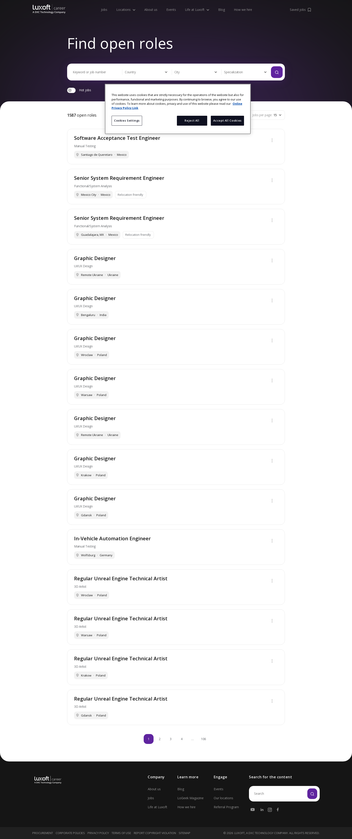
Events (171, 5)
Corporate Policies (70, 833)
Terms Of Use (121, 833)
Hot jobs (85, 90)
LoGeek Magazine (190, 798)
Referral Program (226, 807)
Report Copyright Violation (155, 833)
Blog (221, 5)
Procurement (42, 833)
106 (203, 739)
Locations (125, 5)
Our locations (223, 798)
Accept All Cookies (227, 120)
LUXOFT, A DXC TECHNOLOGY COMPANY (261, 833)
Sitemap (184, 833)
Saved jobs (301, 5)
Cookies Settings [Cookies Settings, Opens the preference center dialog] (127, 120)
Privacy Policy (98, 833)
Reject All (192, 120)
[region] (178, 109)
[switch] (71, 90)
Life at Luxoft (197, 5)
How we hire (243, 5)
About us (150, 5)
